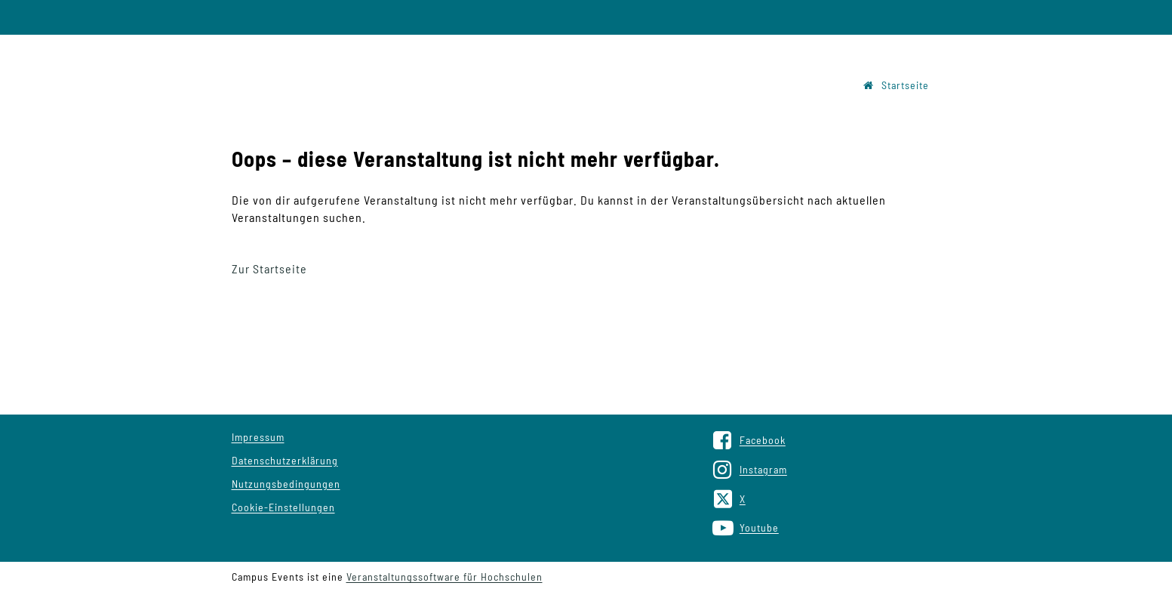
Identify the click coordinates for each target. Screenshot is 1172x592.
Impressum (258, 436)
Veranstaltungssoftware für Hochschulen (444, 576)
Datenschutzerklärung (285, 460)
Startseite (896, 85)
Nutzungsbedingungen (286, 483)
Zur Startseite (269, 268)
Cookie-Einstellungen (283, 507)
